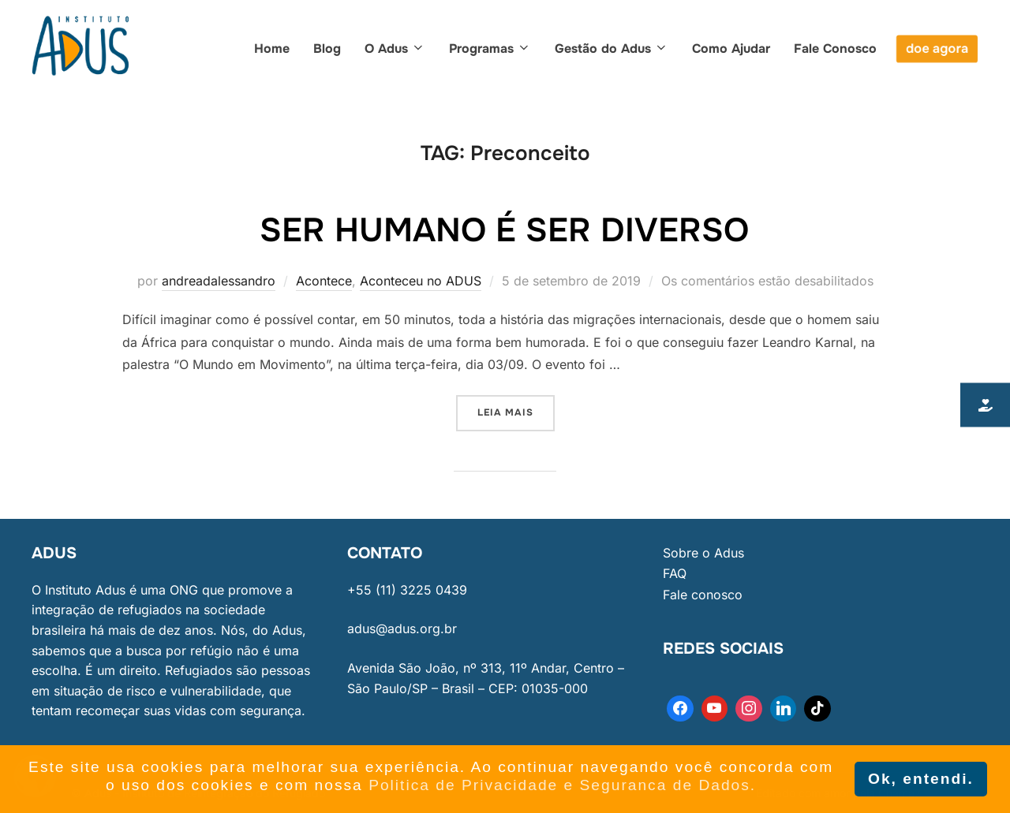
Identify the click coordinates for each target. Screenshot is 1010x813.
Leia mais (516, 407)
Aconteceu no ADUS (420, 281)
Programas (490, 48)
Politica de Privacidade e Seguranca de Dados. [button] (562, 785)
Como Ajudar (731, 48)
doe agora (937, 48)
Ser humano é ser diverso (504, 230)
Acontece (324, 281)
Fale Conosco (835, 48)
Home (272, 48)
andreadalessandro (218, 281)
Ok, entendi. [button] (921, 778)
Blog (327, 48)
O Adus (395, 48)
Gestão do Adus (611, 48)
